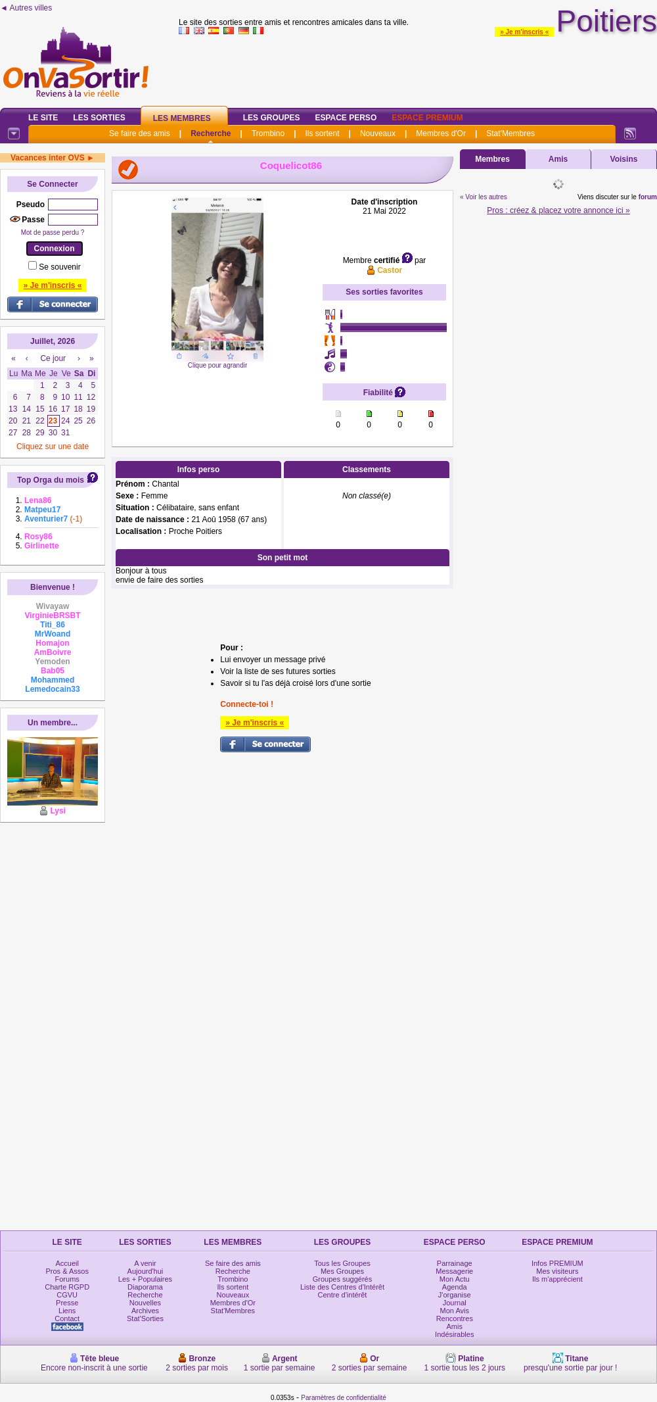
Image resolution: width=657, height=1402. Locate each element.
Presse (67, 1303)
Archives (145, 1311)
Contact (67, 1318)
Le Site (43, 117)
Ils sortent (322, 133)
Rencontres (454, 1318)
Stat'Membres (510, 133)
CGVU (67, 1295)
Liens (67, 1311)
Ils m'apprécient (557, 1279)
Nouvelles (145, 1303)
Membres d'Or (441, 133)
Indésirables (454, 1334)
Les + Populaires (145, 1279)
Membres (492, 159)
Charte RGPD (67, 1287)
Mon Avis (454, 1311)
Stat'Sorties (145, 1318)
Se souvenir (59, 267)
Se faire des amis (139, 133)
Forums (67, 1279)
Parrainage (454, 1263)
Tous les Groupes (342, 1263)
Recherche (211, 133)
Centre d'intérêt (342, 1295)
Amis (558, 159)
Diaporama (145, 1287)
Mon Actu (455, 1279)
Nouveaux (378, 133)
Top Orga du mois (50, 480)
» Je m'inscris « (524, 32)
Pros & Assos (66, 1271)
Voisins (624, 159)
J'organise (454, 1295)
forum (648, 197)
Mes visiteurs (557, 1271)
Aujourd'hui (145, 1271)
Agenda (454, 1287)
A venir (145, 1263)
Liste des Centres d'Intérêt (342, 1287)
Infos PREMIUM (557, 1263)
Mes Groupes (342, 1271)
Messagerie (454, 1271)
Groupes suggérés (343, 1279)
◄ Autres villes (26, 7)
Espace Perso (345, 117)
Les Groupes (271, 117)
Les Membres (182, 118)
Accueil (66, 1263)
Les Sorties (99, 117)
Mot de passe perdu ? (53, 232)
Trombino (268, 133)
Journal (454, 1303)
